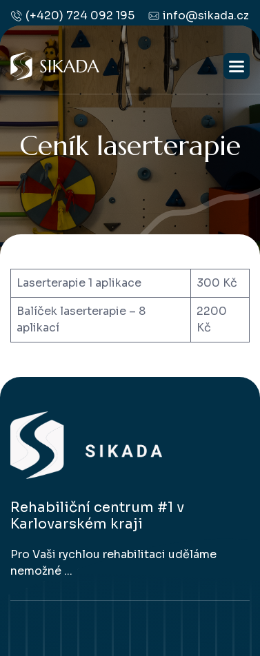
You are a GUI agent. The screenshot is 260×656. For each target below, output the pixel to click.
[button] (236, 66)
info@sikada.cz (198, 15)
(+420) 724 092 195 (72, 15)
